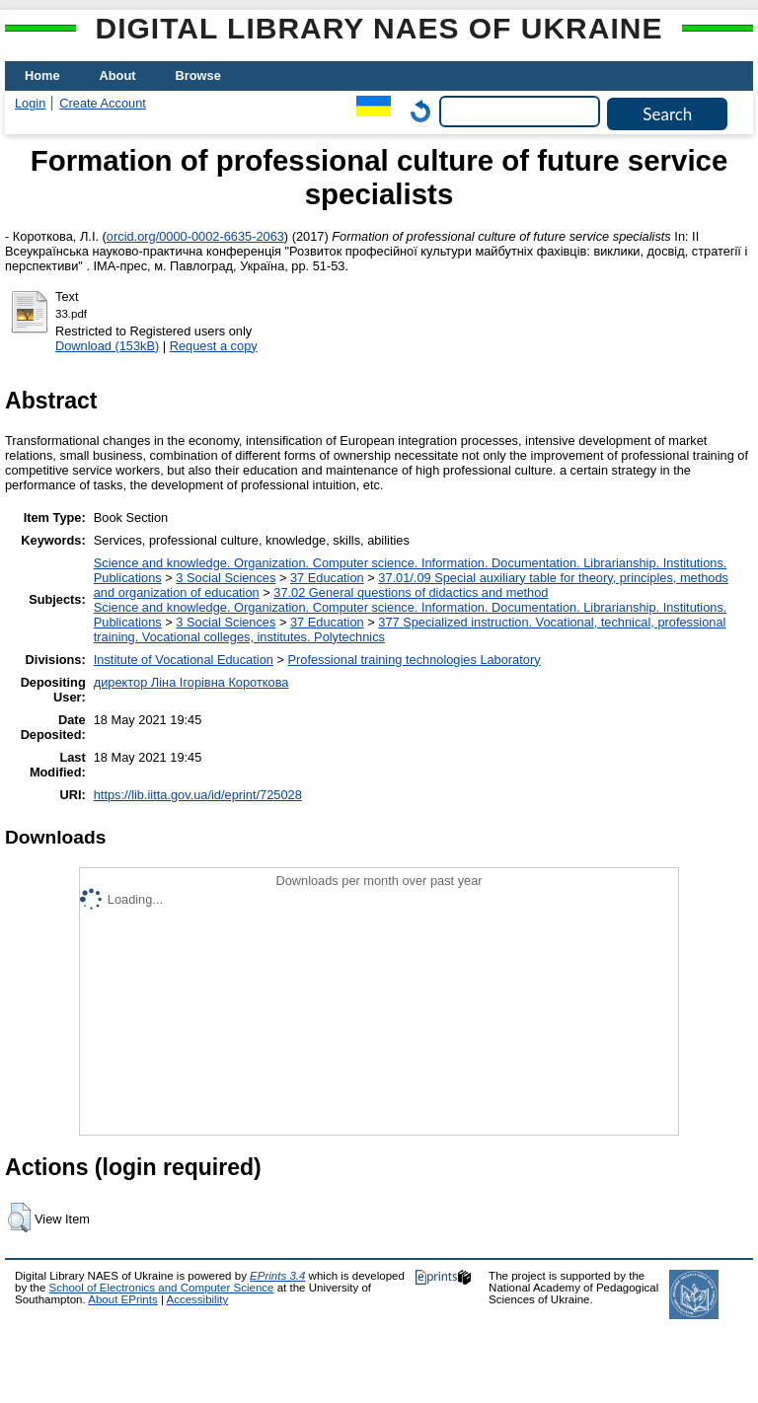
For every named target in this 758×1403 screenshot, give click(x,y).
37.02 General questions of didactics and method (410, 592)
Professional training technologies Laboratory (413, 659)
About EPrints (122, 1299)
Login (30, 103)
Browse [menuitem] (198, 75)
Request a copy (214, 345)
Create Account (102, 103)
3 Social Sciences (225, 577)
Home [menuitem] (42, 75)
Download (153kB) (107, 345)
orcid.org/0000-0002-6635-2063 (195, 236)
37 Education (327, 577)
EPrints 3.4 (277, 1276)
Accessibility (197, 1299)
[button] (19, 1217)
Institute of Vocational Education (183, 659)
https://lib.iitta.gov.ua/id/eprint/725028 (198, 794)
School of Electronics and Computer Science (161, 1287)
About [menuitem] (118, 75)
